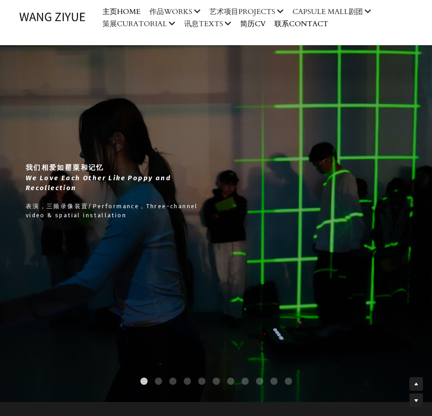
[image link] (57, 17)
